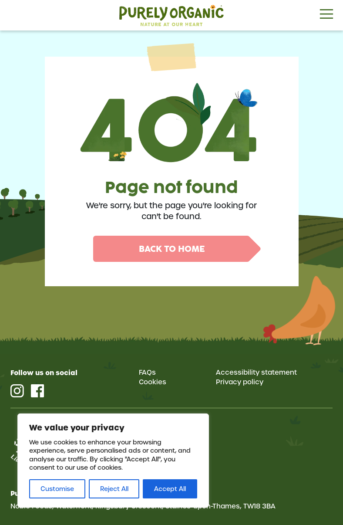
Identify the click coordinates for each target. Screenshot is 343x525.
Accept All (170, 489)
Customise (57, 489)
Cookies (152, 382)
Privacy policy (239, 382)
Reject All (114, 489)
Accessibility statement (256, 372)
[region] (113, 460)
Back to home (172, 249)
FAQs (147, 372)
